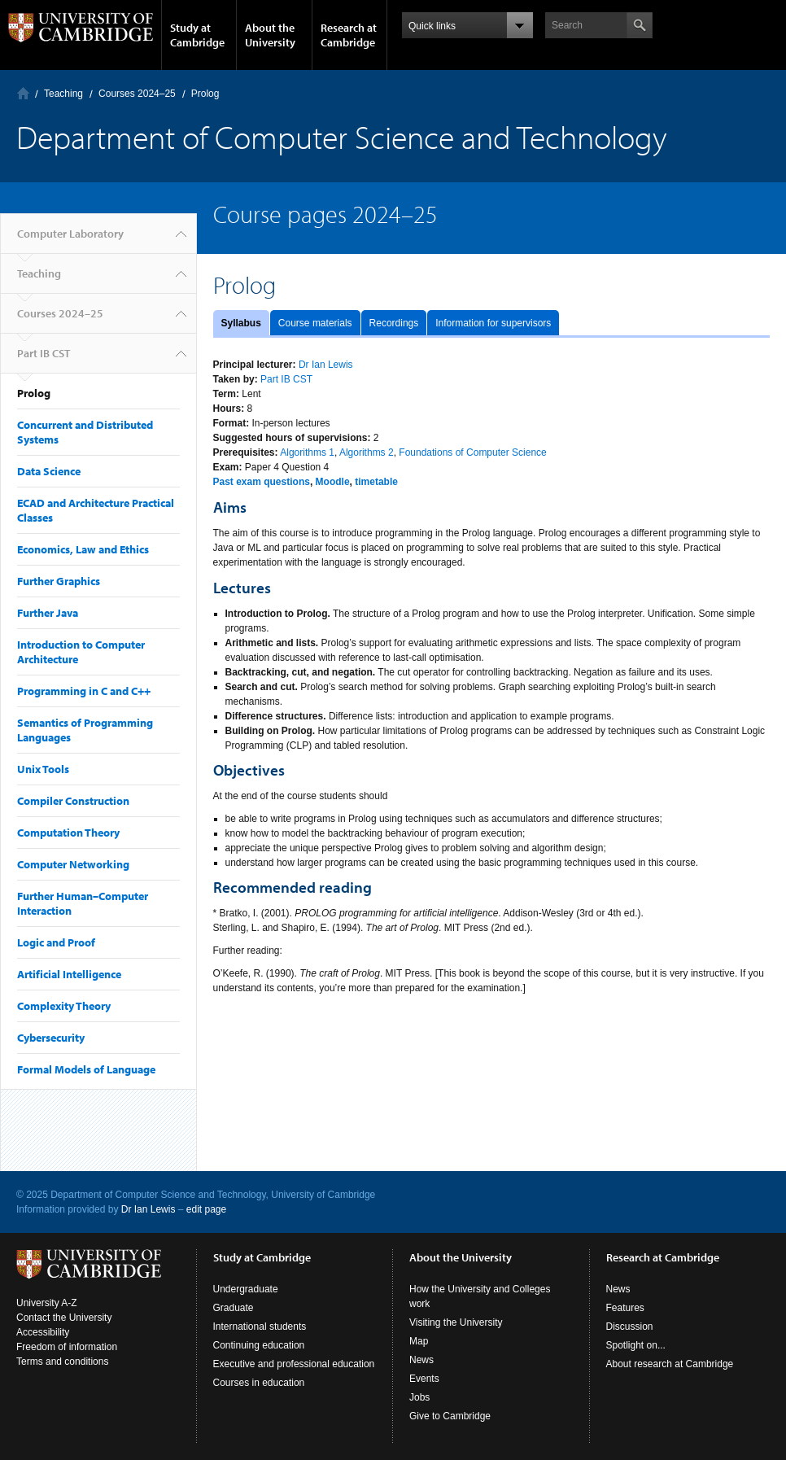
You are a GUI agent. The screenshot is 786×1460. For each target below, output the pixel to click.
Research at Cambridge (349, 35)
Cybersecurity (51, 1037)
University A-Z (46, 1303)
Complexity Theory (64, 1006)
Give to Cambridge (450, 1416)
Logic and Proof (56, 942)
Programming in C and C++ (84, 691)
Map (418, 1341)
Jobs (419, 1397)
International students (260, 1326)
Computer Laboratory (23, 93)
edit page (206, 1209)
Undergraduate (245, 1289)
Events (424, 1378)
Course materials (315, 323)
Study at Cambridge (197, 35)
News (421, 1360)
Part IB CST (43, 353)
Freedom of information (66, 1347)
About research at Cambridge (670, 1364)
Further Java (47, 612)
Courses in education (259, 1382)
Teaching (63, 93)
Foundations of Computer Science (472, 452)
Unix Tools (43, 769)
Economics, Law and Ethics (83, 549)
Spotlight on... (636, 1345)
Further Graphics (58, 581)
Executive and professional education (294, 1364)
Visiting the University (456, 1322)
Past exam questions (261, 481)
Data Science (49, 471)
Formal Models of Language (86, 1069)
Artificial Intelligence (69, 974)
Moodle (333, 481)
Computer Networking (73, 864)
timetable (376, 481)
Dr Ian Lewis (326, 364)
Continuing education (259, 1345)
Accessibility (42, 1332)
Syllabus (241, 323)
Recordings (394, 323)
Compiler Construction (73, 800)
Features (625, 1308)
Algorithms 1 (307, 452)
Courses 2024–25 (137, 93)
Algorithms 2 (366, 452)
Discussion (629, 1326)
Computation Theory (68, 832)
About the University (270, 35)
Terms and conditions (62, 1361)
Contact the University (63, 1317)
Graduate (233, 1308)
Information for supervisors (493, 323)
